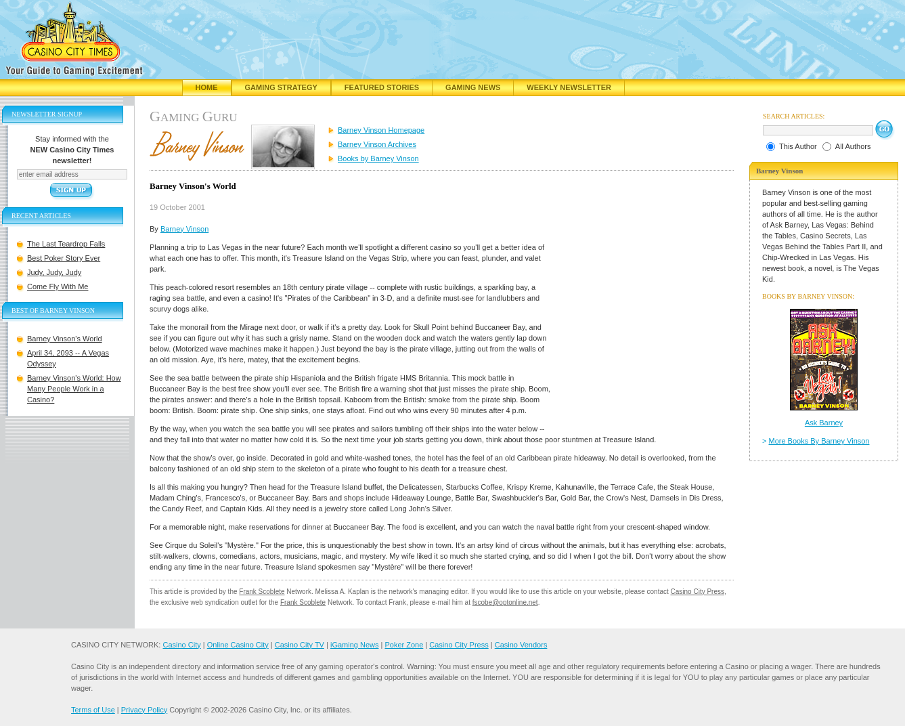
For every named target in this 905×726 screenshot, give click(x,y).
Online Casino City (238, 645)
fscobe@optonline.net (505, 602)
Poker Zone (403, 645)
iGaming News (354, 645)
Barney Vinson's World (64, 339)
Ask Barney (824, 423)
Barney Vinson (184, 229)
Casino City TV (299, 645)
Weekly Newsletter (569, 87)
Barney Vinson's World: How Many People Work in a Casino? (74, 389)
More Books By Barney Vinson (819, 441)
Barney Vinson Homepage (381, 130)
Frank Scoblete (261, 591)
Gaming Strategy (281, 87)
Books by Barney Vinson (378, 158)
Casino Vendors (521, 645)
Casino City (181, 645)
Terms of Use (93, 710)
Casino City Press (697, 591)
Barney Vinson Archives (377, 144)
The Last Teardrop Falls (66, 244)
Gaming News (472, 87)
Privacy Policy (144, 710)
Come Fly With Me (57, 286)
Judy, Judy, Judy (54, 272)
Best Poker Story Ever (63, 258)
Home (207, 87)
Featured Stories (382, 87)
